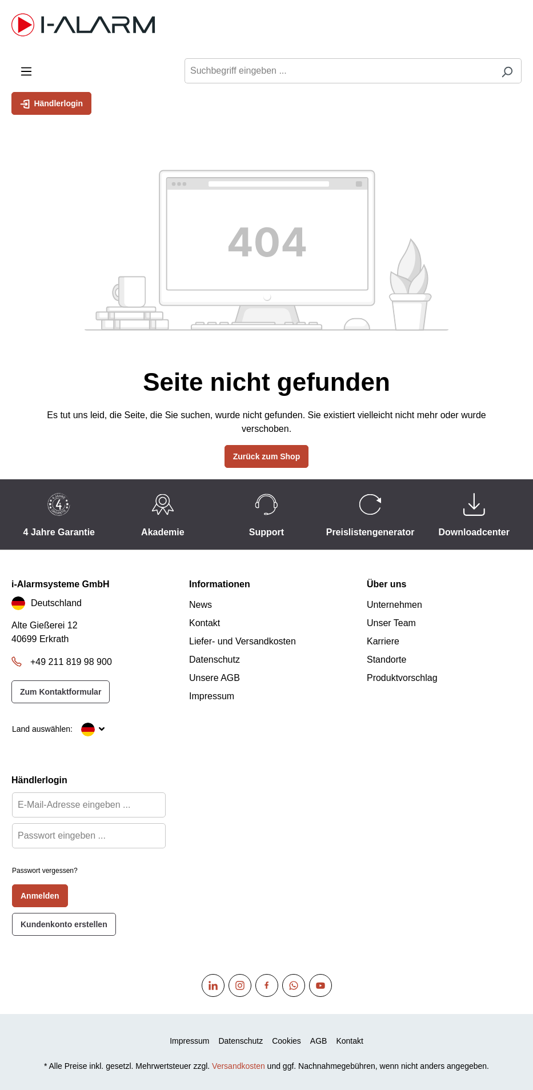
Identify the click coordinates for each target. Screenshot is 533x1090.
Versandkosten (238, 1066)
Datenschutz (214, 659)
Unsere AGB (214, 678)
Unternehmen (394, 605)
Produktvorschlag (402, 678)
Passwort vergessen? (45, 871)
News (200, 605)
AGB (318, 1040)
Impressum (211, 696)
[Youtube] (320, 985)
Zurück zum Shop (266, 456)
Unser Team (391, 623)
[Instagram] (240, 985)
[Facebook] (266, 985)
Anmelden (40, 895)
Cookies (286, 1040)
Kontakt (204, 623)
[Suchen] (507, 70)
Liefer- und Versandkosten (242, 641)
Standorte (386, 659)
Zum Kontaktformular (60, 691)
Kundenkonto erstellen (64, 924)
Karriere (383, 641)
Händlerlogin (51, 103)
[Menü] (26, 70)
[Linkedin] (213, 985)
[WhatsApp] (293, 985)
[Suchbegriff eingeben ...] (339, 70)
